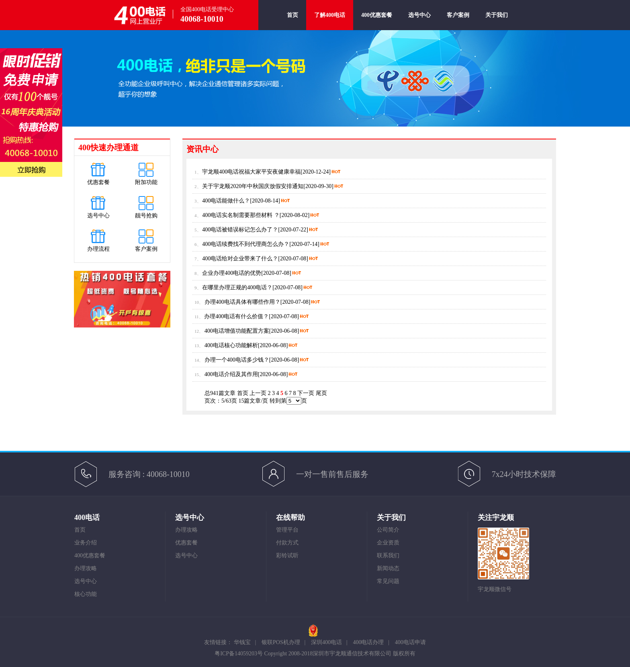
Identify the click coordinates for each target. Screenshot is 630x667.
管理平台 (287, 530)
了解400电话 (329, 15)
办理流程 (98, 249)
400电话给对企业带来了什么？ (240, 259)
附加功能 (146, 182)
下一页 (305, 393)
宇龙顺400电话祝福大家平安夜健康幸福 (251, 172)
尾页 (321, 393)
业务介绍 (85, 543)
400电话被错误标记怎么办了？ (240, 230)
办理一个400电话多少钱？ (237, 360)
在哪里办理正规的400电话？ (237, 287)
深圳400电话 (326, 642)
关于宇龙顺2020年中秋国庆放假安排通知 (252, 186)
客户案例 (458, 21)
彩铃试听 (287, 555)
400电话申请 (410, 642)
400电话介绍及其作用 (231, 374)
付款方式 (287, 543)
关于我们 (496, 21)
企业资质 (388, 543)
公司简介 (388, 530)
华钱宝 (242, 642)
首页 (292, 21)
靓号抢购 (146, 216)
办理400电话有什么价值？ (236, 316)
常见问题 (388, 581)
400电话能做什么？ (226, 201)
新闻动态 (388, 568)
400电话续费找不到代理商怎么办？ (245, 244)
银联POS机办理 (281, 642)
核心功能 (85, 594)
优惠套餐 (98, 182)
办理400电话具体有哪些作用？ (242, 302)
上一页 (258, 393)
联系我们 (388, 555)
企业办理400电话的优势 (231, 273)
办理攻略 (85, 568)
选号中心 (419, 21)
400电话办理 (368, 642)
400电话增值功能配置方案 (237, 331)
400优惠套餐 (376, 21)
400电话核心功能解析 (231, 345)
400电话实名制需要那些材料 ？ (241, 215)
